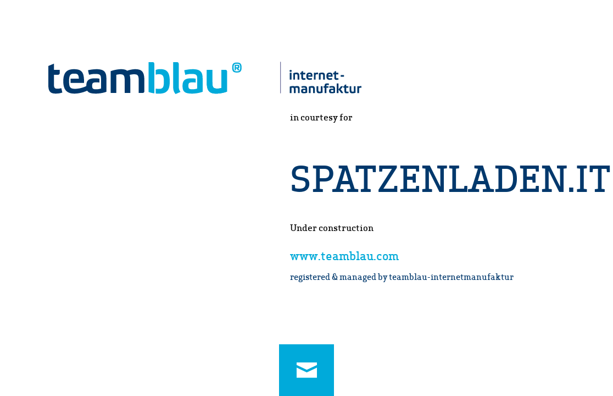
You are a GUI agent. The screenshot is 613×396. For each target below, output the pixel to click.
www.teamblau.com (344, 255)
